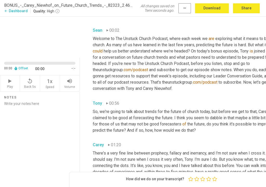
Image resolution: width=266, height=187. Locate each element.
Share (246, 8)
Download (212, 8)
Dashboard (16, 11)
